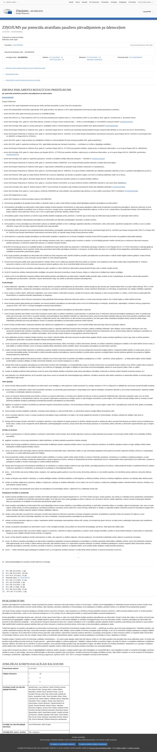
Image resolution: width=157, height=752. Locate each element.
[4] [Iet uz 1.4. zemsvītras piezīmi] (110, 144)
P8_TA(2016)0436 (136, 57)
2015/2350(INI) (18, 45)
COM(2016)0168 (131, 191)
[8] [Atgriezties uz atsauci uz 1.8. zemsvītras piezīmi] (3, 587)
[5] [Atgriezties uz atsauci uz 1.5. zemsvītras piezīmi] (3, 580)
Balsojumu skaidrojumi (94, 59)
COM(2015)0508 (118, 187)
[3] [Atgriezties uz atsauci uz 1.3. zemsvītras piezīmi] (3, 575)
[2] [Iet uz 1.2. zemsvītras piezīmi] (35, 136)
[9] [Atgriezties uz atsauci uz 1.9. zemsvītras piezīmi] (3, 589)
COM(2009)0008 (111, 126)
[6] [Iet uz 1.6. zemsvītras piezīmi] (103, 167)
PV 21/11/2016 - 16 (56, 57)
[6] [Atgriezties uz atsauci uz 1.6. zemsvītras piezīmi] (3, 582)
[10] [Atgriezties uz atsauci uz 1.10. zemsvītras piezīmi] (3, 591)
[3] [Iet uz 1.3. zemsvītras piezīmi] (100, 140)
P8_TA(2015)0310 (23, 578)
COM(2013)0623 (98, 159)
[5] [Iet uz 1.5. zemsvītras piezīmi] (146, 148)
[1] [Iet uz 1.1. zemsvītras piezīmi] (144, 130)
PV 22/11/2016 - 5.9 (94, 57)
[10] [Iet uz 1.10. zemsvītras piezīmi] (125, 183)
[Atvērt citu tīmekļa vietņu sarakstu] (146, 2)
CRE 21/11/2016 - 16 (57, 59)
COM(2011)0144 (126, 122)
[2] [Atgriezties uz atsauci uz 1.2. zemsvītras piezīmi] (3, 573)
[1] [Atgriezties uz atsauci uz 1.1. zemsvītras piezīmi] (3, 571)
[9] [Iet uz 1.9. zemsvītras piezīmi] (97, 179)
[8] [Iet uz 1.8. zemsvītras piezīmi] (124, 175)
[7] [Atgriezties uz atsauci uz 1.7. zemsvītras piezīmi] (3, 584)
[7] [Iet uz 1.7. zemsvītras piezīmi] (150, 171)
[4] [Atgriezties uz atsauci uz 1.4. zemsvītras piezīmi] (3, 578)
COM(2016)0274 (12, 154)
